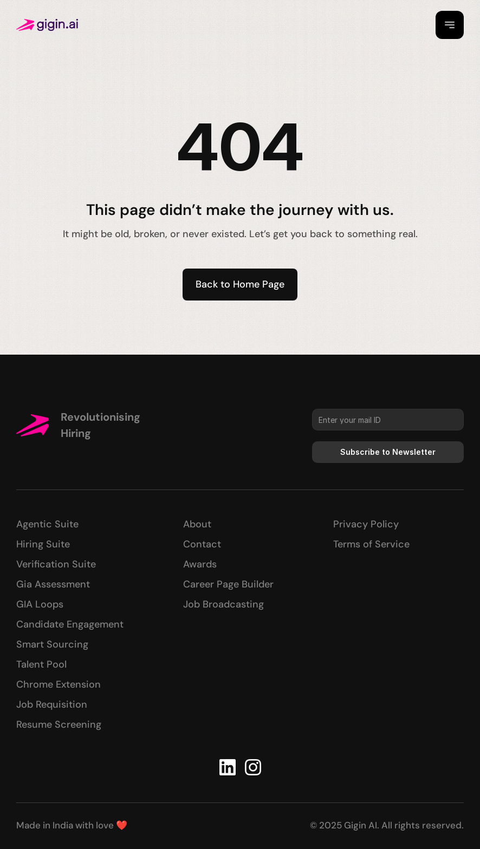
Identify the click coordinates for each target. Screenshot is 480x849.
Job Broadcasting (223, 604)
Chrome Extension (58, 684)
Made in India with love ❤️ (71, 825)
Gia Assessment (53, 584)
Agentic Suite (47, 524)
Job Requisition (51, 704)
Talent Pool (41, 664)
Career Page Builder (228, 584)
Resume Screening (58, 724)
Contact (202, 544)
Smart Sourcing (52, 644)
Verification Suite (56, 564)
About (197, 524)
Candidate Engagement (70, 624)
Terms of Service (371, 544)
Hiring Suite (43, 544)
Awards (200, 564)
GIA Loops (39, 604)
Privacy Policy (366, 524)
